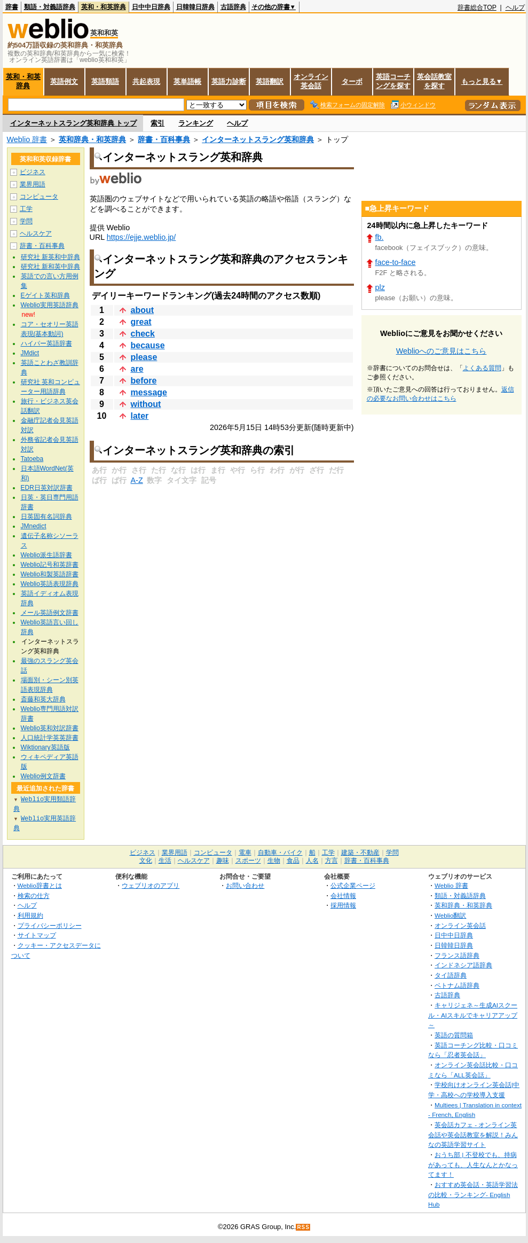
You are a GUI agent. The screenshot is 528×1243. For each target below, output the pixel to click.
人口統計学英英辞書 (49, 737)
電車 (245, 852)
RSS (303, 1227)
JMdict (30, 353)
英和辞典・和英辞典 (92, 139)
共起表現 (146, 81)
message (149, 392)
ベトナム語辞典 (457, 985)
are (137, 368)
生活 (165, 860)
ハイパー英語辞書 (46, 343)
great (141, 321)
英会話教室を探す (434, 81)
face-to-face (395, 262)
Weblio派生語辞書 (46, 555)
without (146, 404)
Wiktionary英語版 (45, 747)
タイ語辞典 (451, 975)
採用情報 (343, 905)
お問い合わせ (245, 885)
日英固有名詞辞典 (46, 516)
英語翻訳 (269, 81)
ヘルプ (515, 7)
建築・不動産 (360, 852)
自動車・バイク (280, 852)
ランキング (195, 123)
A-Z (137, 480)
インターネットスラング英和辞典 (258, 139)
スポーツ (248, 860)
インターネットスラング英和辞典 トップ (73, 123)
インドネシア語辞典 (463, 964)
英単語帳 (187, 81)
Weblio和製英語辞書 (49, 574)
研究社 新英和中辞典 (50, 257)
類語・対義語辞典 (49, 7)
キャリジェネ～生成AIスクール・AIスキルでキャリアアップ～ (472, 1015)
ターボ (352, 81)
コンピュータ (39, 196)
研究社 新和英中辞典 (50, 266)
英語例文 (64, 81)
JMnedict (33, 526)
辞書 (11, 7)
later (140, 415)
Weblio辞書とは (40, 885)
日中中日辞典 (151, 7)
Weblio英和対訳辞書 (49, 728)
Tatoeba (32, 459)
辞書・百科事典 (164, 139)
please (144, 357)
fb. (379, 237)
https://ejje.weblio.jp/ (141, 237)
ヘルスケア (36, 233)
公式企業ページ (352, 885)
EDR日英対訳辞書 (47, 487)
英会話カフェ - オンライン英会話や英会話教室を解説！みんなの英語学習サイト (473, 1134)
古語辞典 (233, 7)
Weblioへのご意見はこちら (441, 351)
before (144, 380)
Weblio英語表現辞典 (49, 584)
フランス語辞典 (457, 955)
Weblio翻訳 (450, 915)
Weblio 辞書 (27, 139)
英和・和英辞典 (103, 7)
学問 (26, 221)
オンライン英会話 (311, 81)
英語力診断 (228, 81)
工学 (26, 209)
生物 (273, 860)
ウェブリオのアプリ (150, 885)
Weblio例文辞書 (43, 776)
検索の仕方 (34, 895)
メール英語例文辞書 (49, 612)
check (143, 333)
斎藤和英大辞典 (43, 699)
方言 (331, 860)
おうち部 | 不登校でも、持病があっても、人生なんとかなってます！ (473, 1164)
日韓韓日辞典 (195, 7)
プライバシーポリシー (50, 925)
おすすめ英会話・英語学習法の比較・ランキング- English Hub (473, 1194)
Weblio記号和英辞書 (49, 564)
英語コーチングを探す (393, 81)
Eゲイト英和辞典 (45, 295)
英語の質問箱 (454, 1034)
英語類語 (105, 81)
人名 (312, 860)
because (148, 345)
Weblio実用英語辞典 (49, 305)
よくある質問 (482, 368)
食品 (293, 860)
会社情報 (343, 895)
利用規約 (30, 915)
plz (380, 287)
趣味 (222, 860)
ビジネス (32, 172)
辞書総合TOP (477, 7)
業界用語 (32, 184)
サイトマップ (37, 935)
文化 (145, 860)
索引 (157, 123)
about (142, 310)
